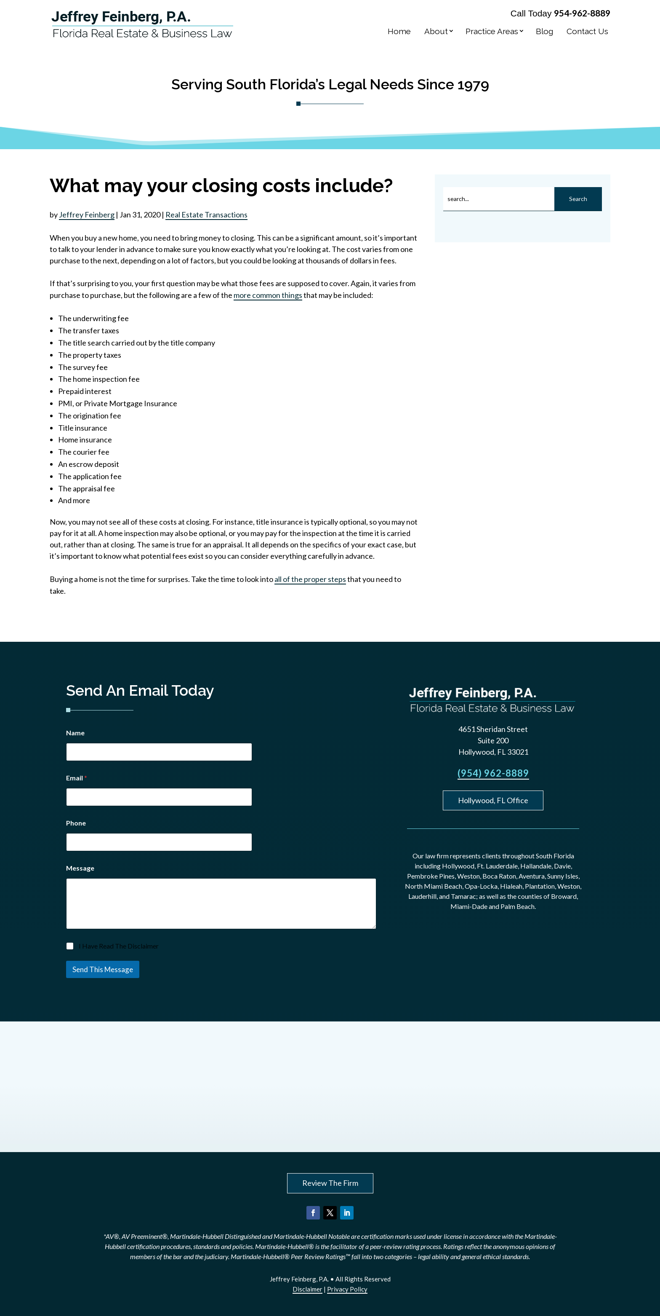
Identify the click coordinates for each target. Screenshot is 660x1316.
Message (80, 868)
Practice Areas (492, 31)
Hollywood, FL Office (493, 800)
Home (399, 31)
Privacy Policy (347, 1289)
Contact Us (587, 31)
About (436, 31)
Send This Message (102, 969)
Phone (76, 823)
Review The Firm (330, 1182)
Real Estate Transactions (206, 214)
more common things (268, 295)
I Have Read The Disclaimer (119, 946)
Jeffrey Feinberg (86, 214)
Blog (544, 31)
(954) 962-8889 (493, 773)
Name (75, 733)
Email (76, 778)
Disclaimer (307, 1289)
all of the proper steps (310, 579)
